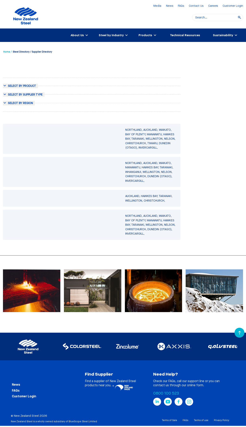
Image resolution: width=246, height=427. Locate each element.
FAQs (181, 6)
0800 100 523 (166, 393)
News (169, 6)
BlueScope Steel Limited (83, 421)
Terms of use (201, 420)
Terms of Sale (169, 420)
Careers (213, 6)
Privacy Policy (221, 420)
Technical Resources (185, 35)
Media (157, 6)
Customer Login (233, 6)
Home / (7, 51)
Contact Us (196, 6)
